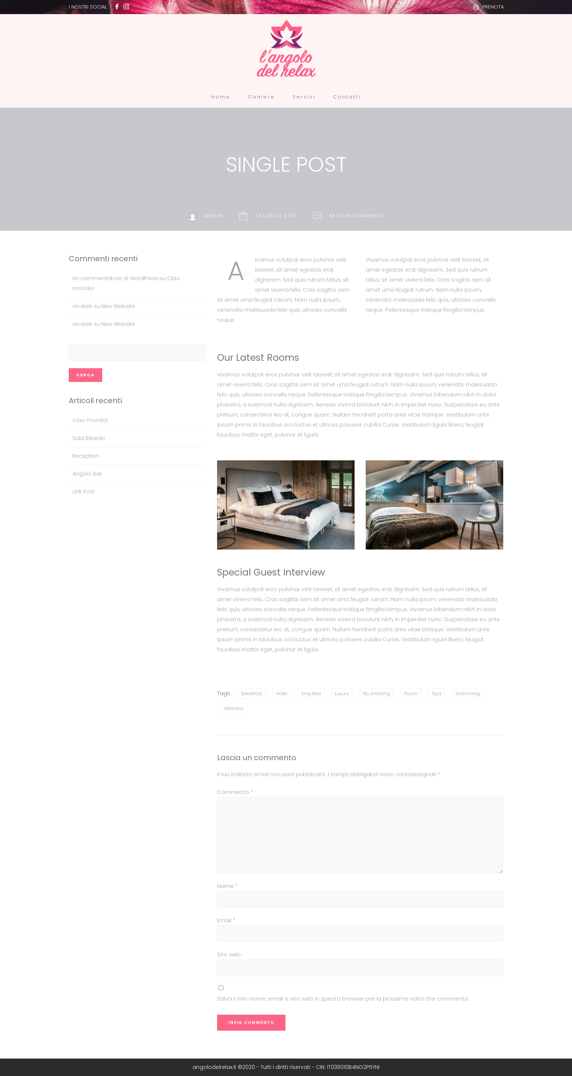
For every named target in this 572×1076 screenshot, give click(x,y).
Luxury (342, 693)
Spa (436, 693)
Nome (227, 886)
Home (220, 96)
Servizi (304, 96)
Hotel (281, 693)
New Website (118, 306)
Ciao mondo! (90, 420)
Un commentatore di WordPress (115, 278)
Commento (235, 792)
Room (411, 693)
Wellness (234, 708)
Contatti (347, 96)
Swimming (467, 693)
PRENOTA (493, 6)
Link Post (83, 491)
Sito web (229, 954)
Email (226, 920)
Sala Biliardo (88, 438)
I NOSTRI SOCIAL (88, 6)
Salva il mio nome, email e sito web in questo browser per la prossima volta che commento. (343, 998)
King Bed (311, 693)
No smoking (376, 693)
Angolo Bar (87, 473)
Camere (261, 96)
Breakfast (251, 693)
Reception (85, 456)
